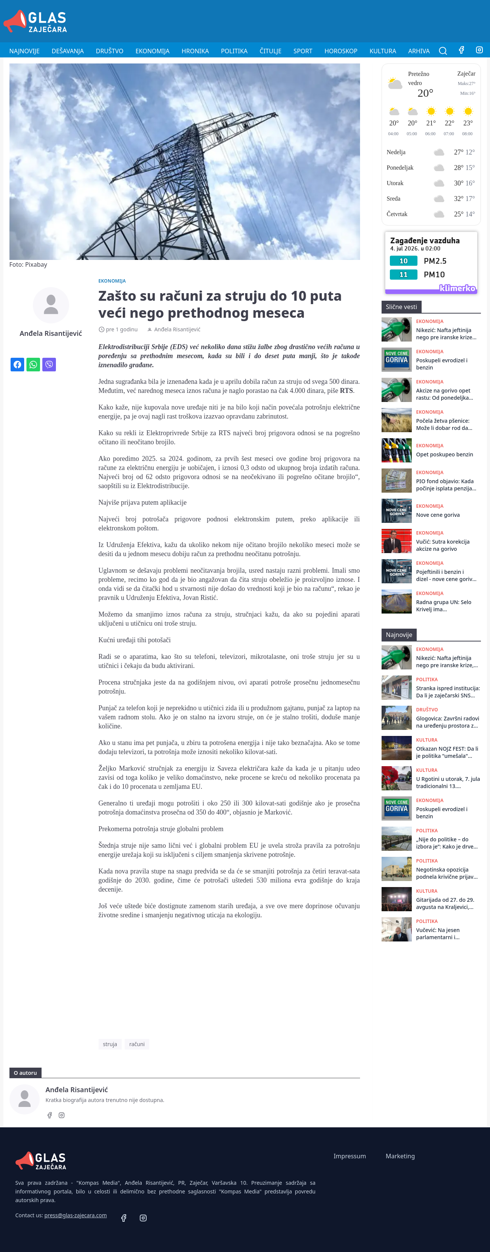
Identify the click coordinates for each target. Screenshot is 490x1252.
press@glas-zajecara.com (76, 1215)
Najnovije (24, 51)
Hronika (195, 51)
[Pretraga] (443, 51)
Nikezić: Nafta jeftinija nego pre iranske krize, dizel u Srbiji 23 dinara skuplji (445, 333)
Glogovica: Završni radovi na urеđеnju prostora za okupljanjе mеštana (447, 722)
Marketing (400, 1156)
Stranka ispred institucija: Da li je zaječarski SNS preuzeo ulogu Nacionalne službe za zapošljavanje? (448, 692)
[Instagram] (479, 51)
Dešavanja (68, 51)
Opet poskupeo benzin (444, 454)
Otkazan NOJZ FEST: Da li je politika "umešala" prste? (447, 752)
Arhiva (419, 51)
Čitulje (270, 51)
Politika (234, 51)
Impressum (350, 1156)
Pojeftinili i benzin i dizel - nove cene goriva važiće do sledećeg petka (446, 575)
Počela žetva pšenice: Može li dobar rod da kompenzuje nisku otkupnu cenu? (443, 424)
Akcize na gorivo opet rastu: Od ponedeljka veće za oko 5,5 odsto (443, 394)
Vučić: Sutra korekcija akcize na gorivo (443, 545)
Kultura (382, 51)
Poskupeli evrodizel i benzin (442, 364)
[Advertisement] (349, 20)
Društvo (110, 51)
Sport (303, 51)
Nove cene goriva (438, 514)
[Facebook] (461, 51)
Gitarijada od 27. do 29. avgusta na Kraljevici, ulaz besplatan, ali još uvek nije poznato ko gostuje (445, 903)
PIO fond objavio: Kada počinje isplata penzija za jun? (445, 485)
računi (137, 1044)
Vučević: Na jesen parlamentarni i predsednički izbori (440, 933)
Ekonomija (153, 51)
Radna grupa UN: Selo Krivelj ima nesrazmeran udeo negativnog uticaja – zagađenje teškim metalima (443, 605)
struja (110, 1044)
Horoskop (341, 51)
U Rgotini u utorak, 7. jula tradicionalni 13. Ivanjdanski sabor (448, 782)
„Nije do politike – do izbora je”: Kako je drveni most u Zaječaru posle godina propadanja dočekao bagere (447, 843)
